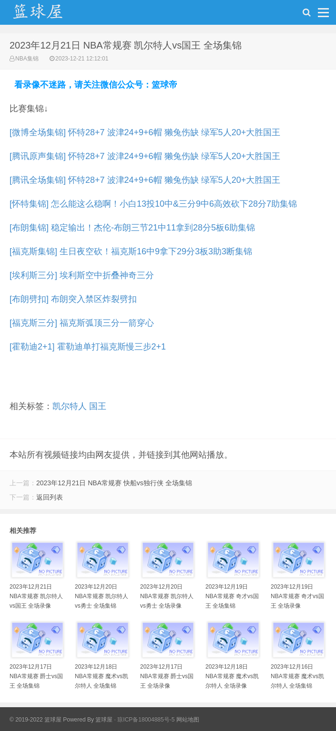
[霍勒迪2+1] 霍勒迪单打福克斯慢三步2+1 (88, 346)
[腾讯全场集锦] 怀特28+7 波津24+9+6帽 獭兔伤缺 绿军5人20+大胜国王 (145, 180)
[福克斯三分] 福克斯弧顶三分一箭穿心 (82, 323)
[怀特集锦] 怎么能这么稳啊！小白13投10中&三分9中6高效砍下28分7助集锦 (153, 204)
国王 (97, 406)
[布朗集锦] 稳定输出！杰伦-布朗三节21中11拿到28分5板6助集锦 (132, 227)
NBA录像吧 (47, 15)
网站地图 (187, 719)
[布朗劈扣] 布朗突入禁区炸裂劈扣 (73, 299)
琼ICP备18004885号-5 (145, 719)
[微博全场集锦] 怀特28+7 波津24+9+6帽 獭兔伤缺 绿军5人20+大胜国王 (145, 132)
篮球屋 (103, 719)
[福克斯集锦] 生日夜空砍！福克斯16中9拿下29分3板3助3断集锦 (131, 251)
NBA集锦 (27, 58)
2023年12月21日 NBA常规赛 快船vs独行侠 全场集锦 (114, 483)
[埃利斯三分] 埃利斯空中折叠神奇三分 (82, 275)
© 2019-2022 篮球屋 (35, 719)
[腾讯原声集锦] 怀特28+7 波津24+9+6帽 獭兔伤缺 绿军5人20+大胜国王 (145, 156)
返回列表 (49, 497)
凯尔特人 (69, 406)
